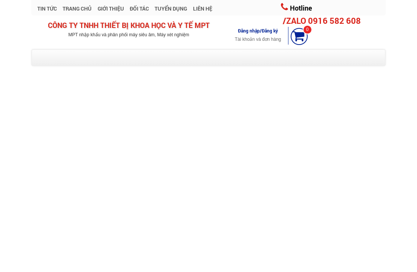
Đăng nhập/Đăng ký (258, 31)
